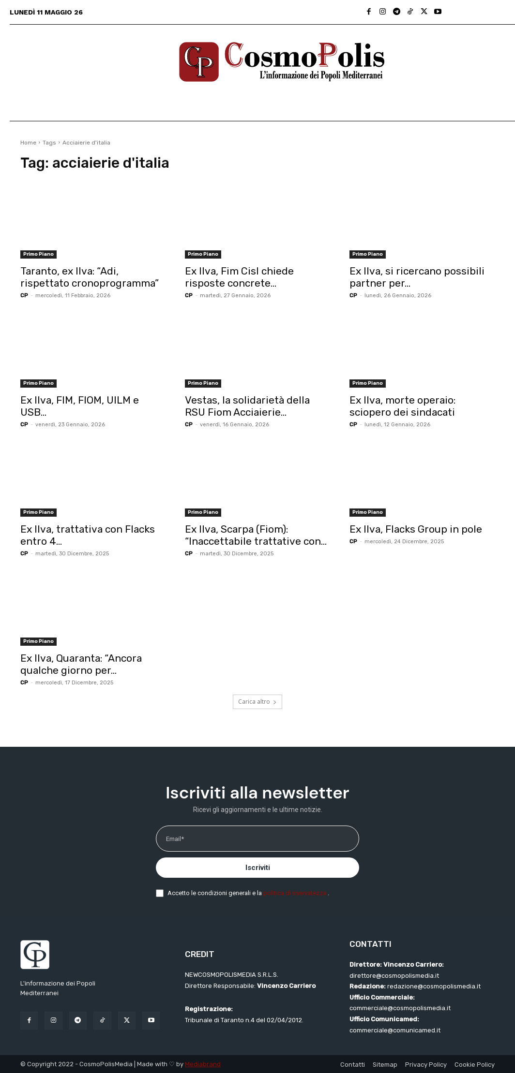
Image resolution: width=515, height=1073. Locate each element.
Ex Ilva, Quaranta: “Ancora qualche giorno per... (81, 664)
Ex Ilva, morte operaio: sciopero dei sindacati (402, 406)
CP (24, 295)
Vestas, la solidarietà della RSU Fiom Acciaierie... (247, 406)
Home (28, 142)
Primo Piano (38, 254)
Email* (175, 838)
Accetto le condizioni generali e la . (248, 893)
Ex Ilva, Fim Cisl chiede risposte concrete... (239, 277)
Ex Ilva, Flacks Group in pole (415, 529)
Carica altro (257, 701)
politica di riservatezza (295, 893)
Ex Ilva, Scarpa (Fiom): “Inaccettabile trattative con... (256, 535)
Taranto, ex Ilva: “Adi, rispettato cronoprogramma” (89, 277)
